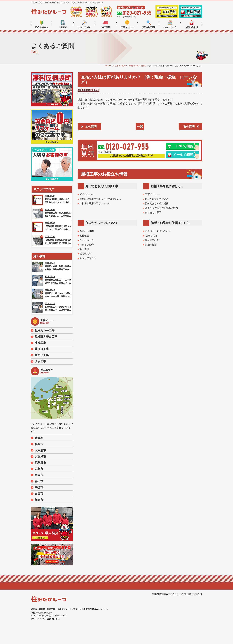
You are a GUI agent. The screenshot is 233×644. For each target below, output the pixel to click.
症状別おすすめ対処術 (156, 199)
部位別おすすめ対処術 (156, 203)
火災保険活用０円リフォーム (95, 203)
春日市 (39, 481)
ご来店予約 (151, 235)
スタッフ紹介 (84, 24)
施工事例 (105, 24)
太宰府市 (40, 450)
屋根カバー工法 (44, 330)
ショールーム (170, 24)
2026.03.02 (51, 227)
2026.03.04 (51, 213)
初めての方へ (41, 24)
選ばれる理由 (87, 231)
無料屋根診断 (148, 24)
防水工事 (40, 361)
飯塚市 (39, 475)
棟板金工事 (42, 349)
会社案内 (63, 24)
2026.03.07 (51, 200)
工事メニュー (127, 24)
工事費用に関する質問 (88, 90)
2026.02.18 (51, 267)
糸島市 (39, 468)
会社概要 (84, 235)
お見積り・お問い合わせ (158, 231)
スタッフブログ (88, 258)
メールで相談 (180, 155)
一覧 (140, 126)
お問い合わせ (191, 24)
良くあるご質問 (153, 212)
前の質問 (189, 126)
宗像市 (39, 487)
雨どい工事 (42, 355)
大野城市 (40, 456)
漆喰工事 (40, 342)
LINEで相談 (180, 146)
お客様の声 (85, 253)
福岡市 (39, 444)
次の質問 (91, 126)
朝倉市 (39, 499)
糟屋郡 (39, 437)
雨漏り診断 (151, 244)
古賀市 (39, 493)
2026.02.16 (51, 294)
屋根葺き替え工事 (46, 336)
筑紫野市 (40, 462)
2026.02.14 (51, 307)
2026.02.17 (51, 280)
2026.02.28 (51, 240)
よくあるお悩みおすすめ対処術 (161, 208)
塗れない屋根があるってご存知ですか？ (101, 199)
